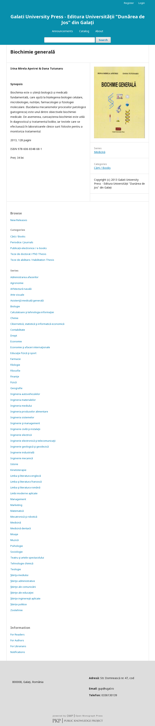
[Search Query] (69, 40)
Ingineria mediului (21, 405)
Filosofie (15, 370)
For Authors (17, 640)
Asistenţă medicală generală (27, 300)
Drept (13, 335)
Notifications (17, 652)
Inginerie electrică (21, 435)
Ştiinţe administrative (22, 581)
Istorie (14, 464)
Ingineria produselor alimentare (29, 411)
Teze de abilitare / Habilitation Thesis (32, 260)
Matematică (17, 511)
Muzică (14, 540)
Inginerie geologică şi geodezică (29, 446)
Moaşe (14, 534)
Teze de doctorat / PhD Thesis (28, 254)
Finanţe (14, 376)
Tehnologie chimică (21, 563)
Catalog (84, 31)
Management (18, 499)
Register (129, 3)
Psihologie (16, 546)
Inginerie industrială (22, 452)
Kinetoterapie (18, 470)
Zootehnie (16, 610)
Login (141, 3)
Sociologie (16, 551)
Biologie (15, 306)
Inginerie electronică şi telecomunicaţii (33, 440)
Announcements (62, 31)
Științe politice (18, 604)
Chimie (14, 318)
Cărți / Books (102, 168)
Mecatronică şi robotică (23, 516)
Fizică (13, 382)
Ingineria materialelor (23, 400)
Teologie (15, 569)
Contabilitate (17, 329)
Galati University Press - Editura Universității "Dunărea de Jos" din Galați (78, 19)
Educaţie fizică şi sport (23, 353)
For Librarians (18, 646)
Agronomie (16, 283)
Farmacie (15, 359)
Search (103, 40)
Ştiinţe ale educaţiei (21, 592)
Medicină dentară (20, 528)
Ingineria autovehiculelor (25, 394)
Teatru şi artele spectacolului (27, 557)
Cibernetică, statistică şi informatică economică (37, 324)
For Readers (17, 634)
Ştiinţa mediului (19, 575)
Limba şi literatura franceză (26, 481)
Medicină (99, 152)
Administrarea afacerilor (24, 277)
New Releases (18, 220)
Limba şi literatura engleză (25, 476)
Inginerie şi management (25, 423)
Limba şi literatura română (25, 487)
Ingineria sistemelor (22, 417)
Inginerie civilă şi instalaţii (25, 429)
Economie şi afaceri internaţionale (30, 347)
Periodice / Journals (21, 242)
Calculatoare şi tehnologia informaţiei (32, 312)
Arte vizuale (17, 294)
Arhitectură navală (20, 289)
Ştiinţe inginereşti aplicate (25, 598)
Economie (16, 341)
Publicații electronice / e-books (28, 248)
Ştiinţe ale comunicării (23, 587)
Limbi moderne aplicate (24, 493)
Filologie (15, 365)
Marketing (16, 505)
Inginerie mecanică (21, 458)
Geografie (16, 388)
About (99, 31)
